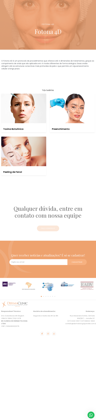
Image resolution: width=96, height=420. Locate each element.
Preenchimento (61, 129)
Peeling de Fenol (12, 171)
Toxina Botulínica (13, 129)
